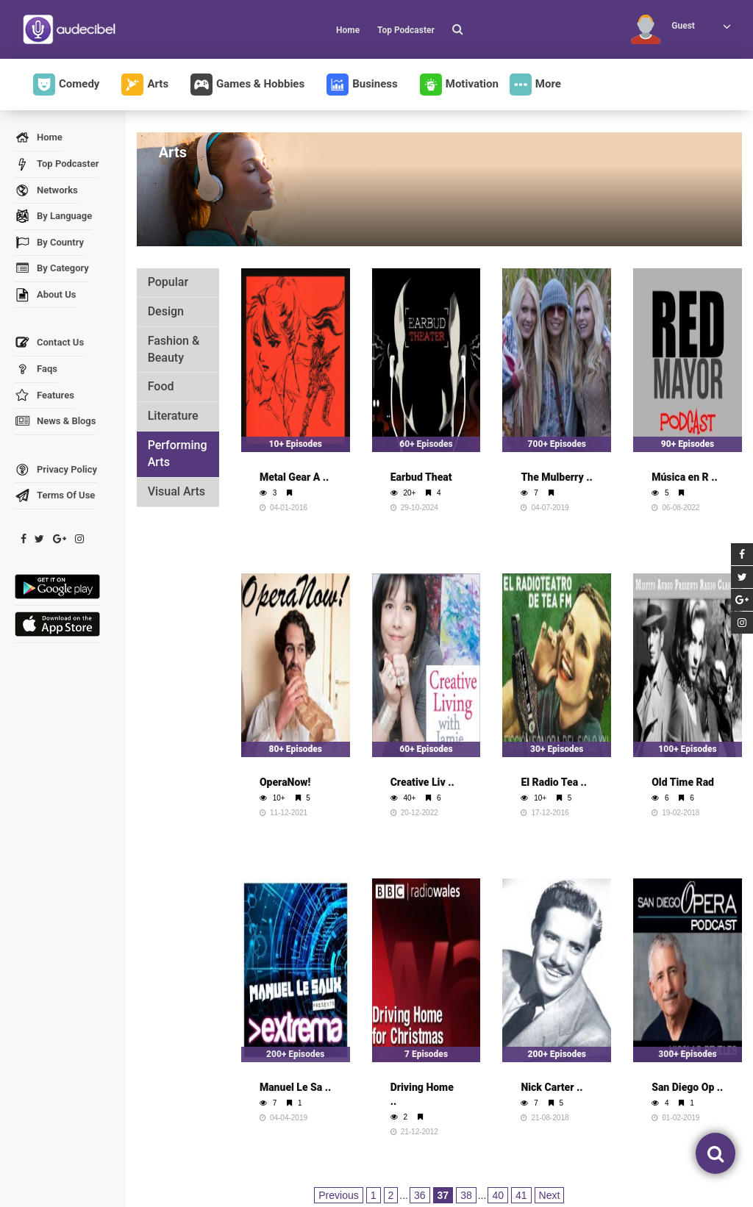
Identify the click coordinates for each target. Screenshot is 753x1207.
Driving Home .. (422, 1094)
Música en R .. (685, 477)
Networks (46, 191)
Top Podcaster (406, 30)
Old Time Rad (683, 782)
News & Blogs (55, 422)
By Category (52, 269)
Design (166, 311)
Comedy (66, 85)
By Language (53, 216)
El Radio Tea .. (554, 782)
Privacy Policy (56, 470)
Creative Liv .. (422, 782)
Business (362, 85)
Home (348, 30)
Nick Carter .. (551, 1087)
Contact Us (49, 343)
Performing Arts (177, 453)
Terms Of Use (55, 496)
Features (44, 396)
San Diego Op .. (687, 1087)
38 (466, 1195)
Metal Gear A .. (294, 477)
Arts (144, 85)
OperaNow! (285, 782)
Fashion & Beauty (174, 349)
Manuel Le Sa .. (295, 1087)
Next (549, 1195)
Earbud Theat (421, 477)
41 (521, 1195)
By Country (49, 243)
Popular (168, 282)
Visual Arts (176, 491)
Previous (338, 1195)
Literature (173, 416)
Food (161, 386)
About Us (45, 295)
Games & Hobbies (247, 85)
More (535, 85)
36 (420, 1195)
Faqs (36, 369)
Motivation (459, 85)
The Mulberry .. (556, 477)
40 (498, 1195)
